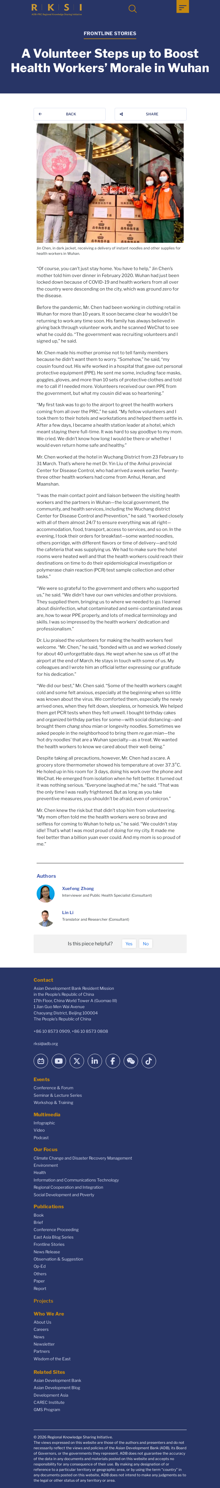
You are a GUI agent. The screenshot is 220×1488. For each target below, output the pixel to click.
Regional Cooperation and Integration (68, 1187)
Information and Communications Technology (76, 1180)
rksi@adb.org (46, 1043)
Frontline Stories (49, 1244)
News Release (47, 1251)
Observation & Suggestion (58, 1259)
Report (40, 1288)
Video (39, 1130)
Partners (42, 1351)
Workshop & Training (53, 1102)
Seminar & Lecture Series (58, 1095)
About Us (42, 1322)
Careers (41, 1329)
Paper (39, 1281)
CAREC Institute (49, 1402)
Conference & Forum (53, 1087)
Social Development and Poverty (64, 1194)
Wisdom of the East (52, 1358)
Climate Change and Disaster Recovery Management (83, 1158)
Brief (38, 1222)
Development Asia (51, 1395)
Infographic (44, 1123)
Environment (46, 1165)
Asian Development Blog (57, 1387)
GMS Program (47, 1409)
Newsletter (44, 1344)
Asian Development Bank (57, 1380)
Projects (43, 1301)
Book (39, 1215)
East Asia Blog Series (54, 1237)
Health (40, 1172)
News (39, 1336)
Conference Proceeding (56, 1229)
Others (40, 1273)
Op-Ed (40, 1266)
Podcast (41, 1137)
